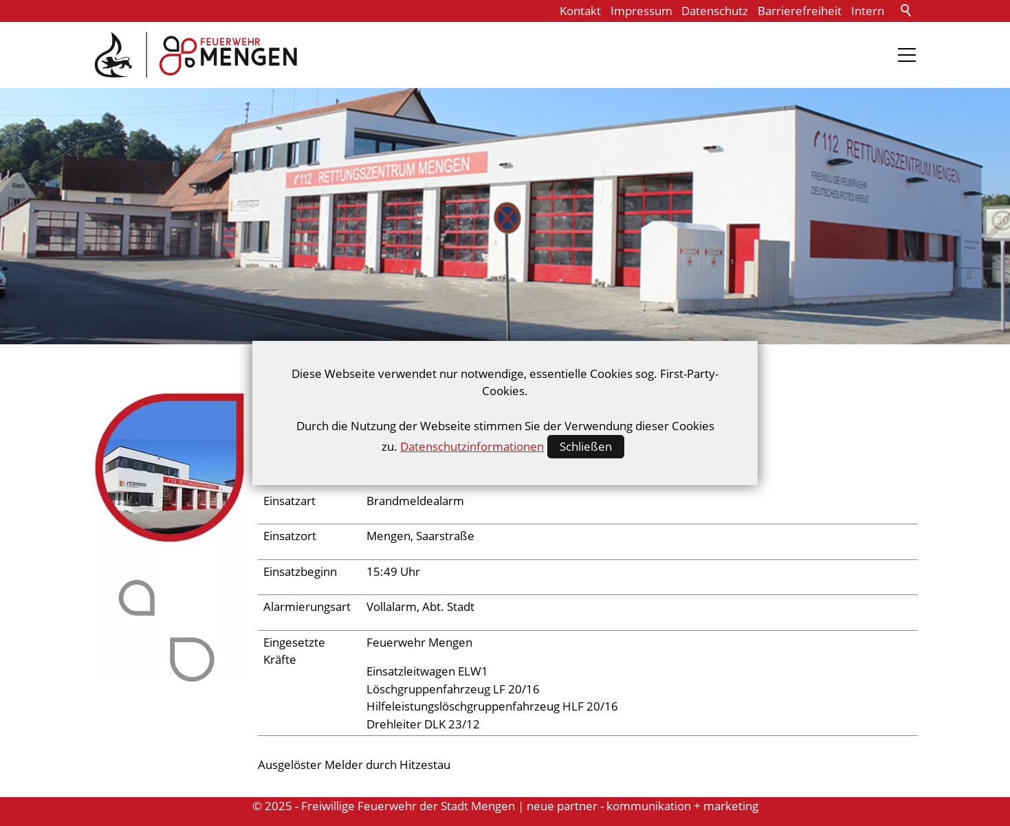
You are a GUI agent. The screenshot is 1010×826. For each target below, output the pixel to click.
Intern (867, 11)
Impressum (641, 11)
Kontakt (580, 11)
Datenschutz (714, 11)
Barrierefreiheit (800, 11)
